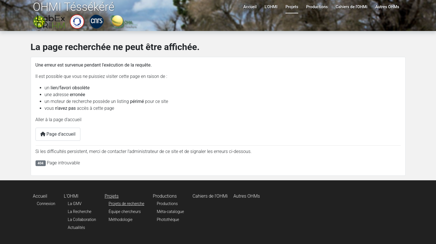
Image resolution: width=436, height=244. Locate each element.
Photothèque (168, 219)
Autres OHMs (387, 7)
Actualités (76, 227)
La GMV (75, 203)
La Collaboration (82, 219)
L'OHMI (271, 7)
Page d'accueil (58, 134)
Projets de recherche (126, 203)
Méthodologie (120, 219)
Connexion (46, 203)
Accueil (250, 7)
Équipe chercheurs (125, 211)
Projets (291, 7)
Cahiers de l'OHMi (352, 7)
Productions (317, 7)
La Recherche (79, 211)
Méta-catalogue (170, 211)
